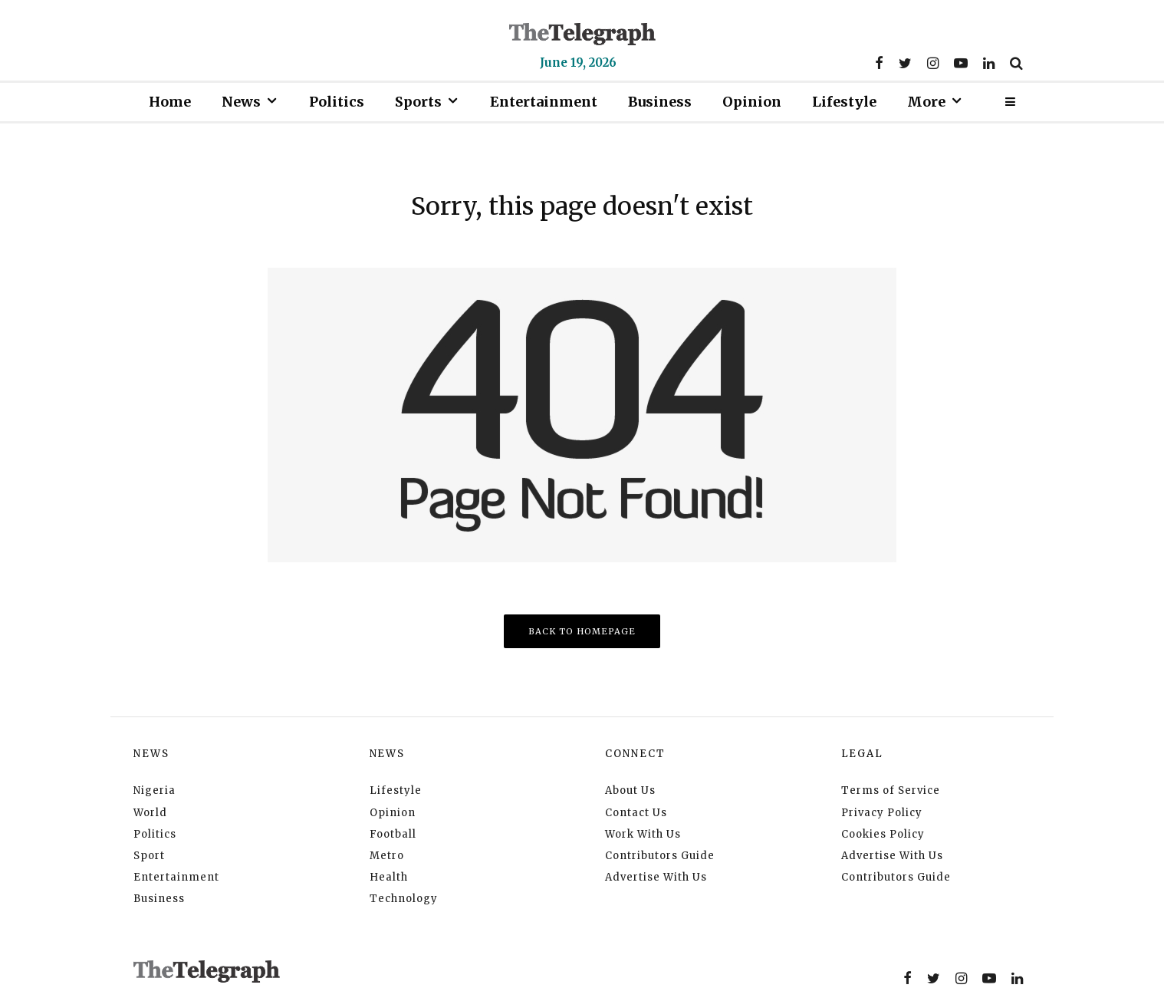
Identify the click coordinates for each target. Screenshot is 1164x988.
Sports (418, 101)
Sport (149, 855)
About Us (630, 790)
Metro (387, 855)
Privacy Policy (881, 812)
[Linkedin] (988, 63)
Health (389, 877)
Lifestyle (844, 101)
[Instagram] (932, 63)
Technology (404, 898)
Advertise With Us (656, 877)
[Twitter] (905, 63)
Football (393, 834)
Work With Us (643, 834)
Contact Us (636, 812)
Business (660, 101)
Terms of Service (890, 790)
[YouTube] (960, 63)
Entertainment (543, 101)
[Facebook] (879, 63)
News (241, 101)
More (926, 101)
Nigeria (154, 790)
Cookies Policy (883, 834)
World (150, 812)
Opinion (751, 101)
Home (170, 101)
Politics (336, 101)
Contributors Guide (660, 855)
